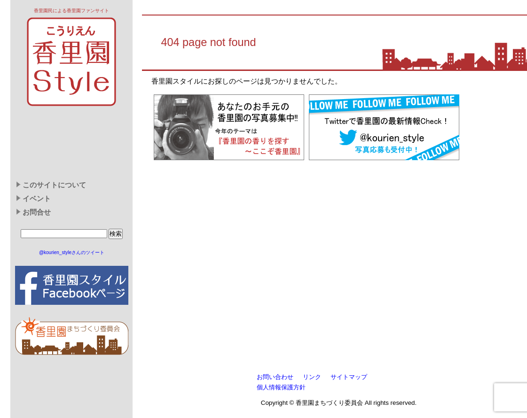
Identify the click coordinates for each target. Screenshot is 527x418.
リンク (312, 376)
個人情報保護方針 (281, 387)
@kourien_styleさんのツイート (71, 252)
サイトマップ (348, 376)
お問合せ (37, 212)
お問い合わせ (275, 376)
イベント (37, 198)
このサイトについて (54, 185)
